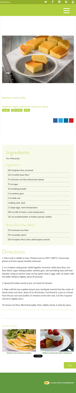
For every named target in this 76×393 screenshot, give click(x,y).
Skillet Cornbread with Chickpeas (57, 353)
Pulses (12, 13)
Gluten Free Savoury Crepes (19, 353)
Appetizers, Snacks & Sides (14, 97)
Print (16, 121)
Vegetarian (7, 106)
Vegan (15, 106)
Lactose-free (24, 106)
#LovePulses (5, 2)
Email (6, 121)
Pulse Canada (16, 110)
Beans (45, 106)
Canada (6, 110)
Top (70, 365)
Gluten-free (36, 106)
